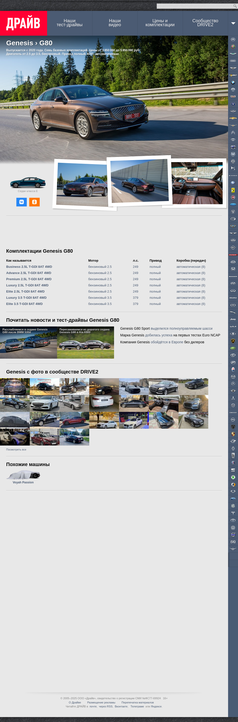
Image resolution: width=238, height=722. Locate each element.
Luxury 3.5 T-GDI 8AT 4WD (26, 297)
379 (135, 297)
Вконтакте (121, 706)
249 (135, 267)
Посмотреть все (16, 449)
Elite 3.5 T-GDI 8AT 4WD (24, 304)
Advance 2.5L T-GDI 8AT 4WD (28, 273)
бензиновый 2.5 (100, 267)
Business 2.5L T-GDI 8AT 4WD (29, 267)
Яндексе (156, 706)
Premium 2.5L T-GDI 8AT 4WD (29, 279)
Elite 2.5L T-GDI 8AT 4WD (25, 291)
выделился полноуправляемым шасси (181, 328)
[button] (21, 202)
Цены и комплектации (160, 22)
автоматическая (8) (191, 267)
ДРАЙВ (23, 23)
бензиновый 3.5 (100, 297)
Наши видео (115, 22)
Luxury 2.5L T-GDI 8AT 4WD (27, 285)
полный (155, 267)
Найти (235, 6)
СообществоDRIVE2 (205, 22)
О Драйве (75, 702)
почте (93, 706)
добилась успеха (158, 335)
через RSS (106, 706)
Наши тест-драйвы (70, 22)
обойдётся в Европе (167, 342)
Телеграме (137, 706)
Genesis (19, 43)
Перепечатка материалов (137, 702)
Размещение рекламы (101, 702)
